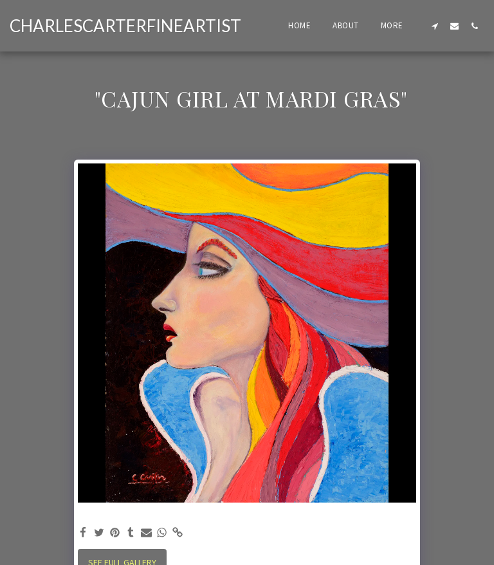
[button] (434, 25)
